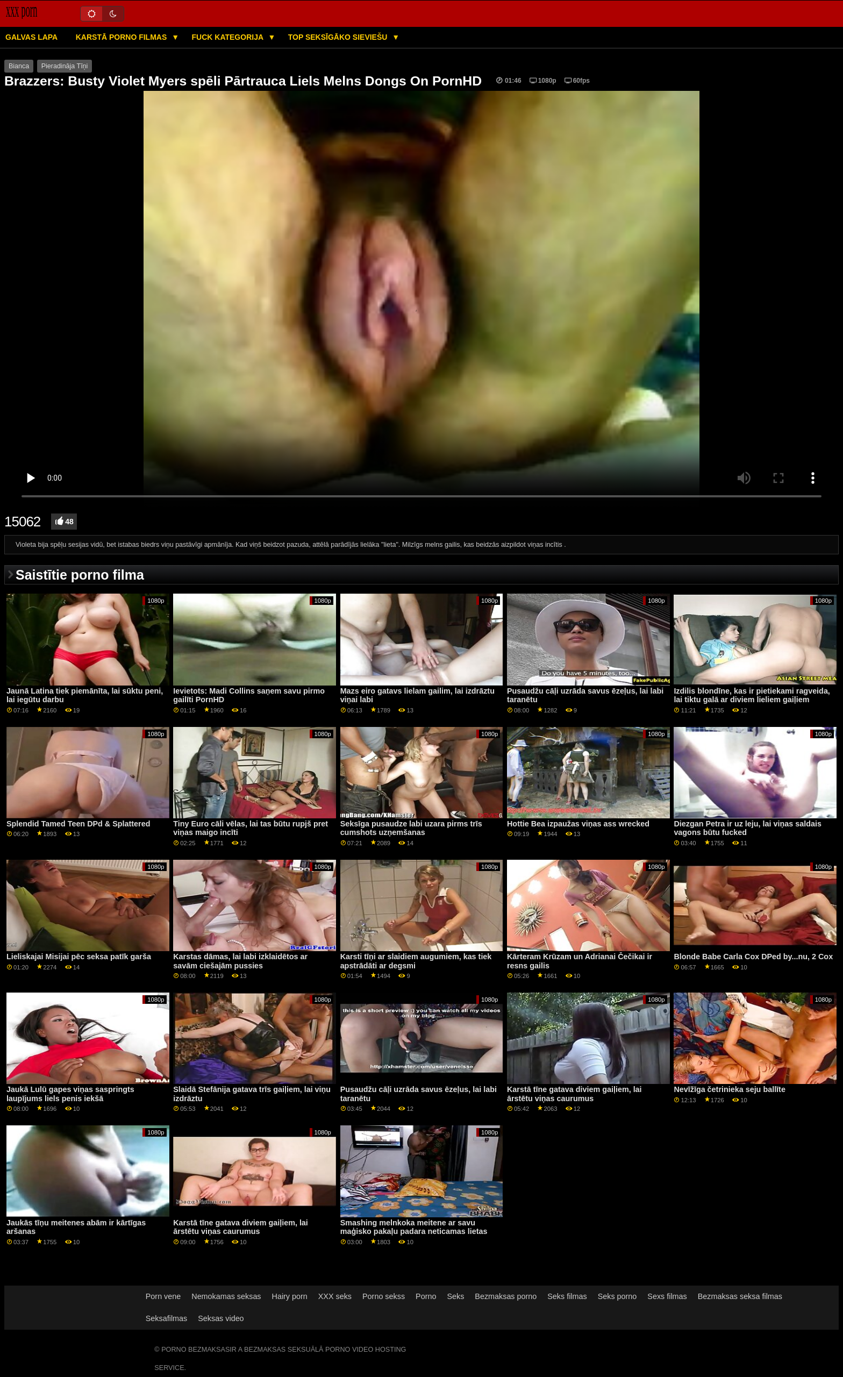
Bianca (19, 66)
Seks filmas (567, 1296)
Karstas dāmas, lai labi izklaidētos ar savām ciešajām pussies (240, 961)
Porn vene (163, 1296)
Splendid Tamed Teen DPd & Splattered (78, 823)
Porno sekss (383, 1296)
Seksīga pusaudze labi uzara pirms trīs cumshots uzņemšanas (411, 828)
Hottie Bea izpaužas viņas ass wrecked (578, 823)
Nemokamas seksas (226, 1296)
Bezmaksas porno (506, 1296)
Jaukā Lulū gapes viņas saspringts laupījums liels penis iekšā (70, 1094)
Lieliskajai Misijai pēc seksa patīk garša (78, 956)
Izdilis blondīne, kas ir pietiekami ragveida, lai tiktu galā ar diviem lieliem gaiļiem (752, 695)
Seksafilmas (166, 1318)
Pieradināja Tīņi (64, 66)
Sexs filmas (667, 1296)
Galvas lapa (31, 37)
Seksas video (221, 1318)
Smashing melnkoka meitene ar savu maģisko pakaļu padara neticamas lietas (414, 1227)
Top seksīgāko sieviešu (339, 37)
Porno (426, 1296)
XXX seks (335, 1296)
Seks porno (617, 1296)
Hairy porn (290, 1296)
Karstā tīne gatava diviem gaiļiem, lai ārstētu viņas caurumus (574, 1094)
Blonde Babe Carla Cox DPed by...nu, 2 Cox (753, 956)
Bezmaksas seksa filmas (740, 1296)
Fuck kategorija (229, 37)
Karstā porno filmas (122, 37)
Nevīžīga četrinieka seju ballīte (729, 1089)
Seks (455, 1296)
